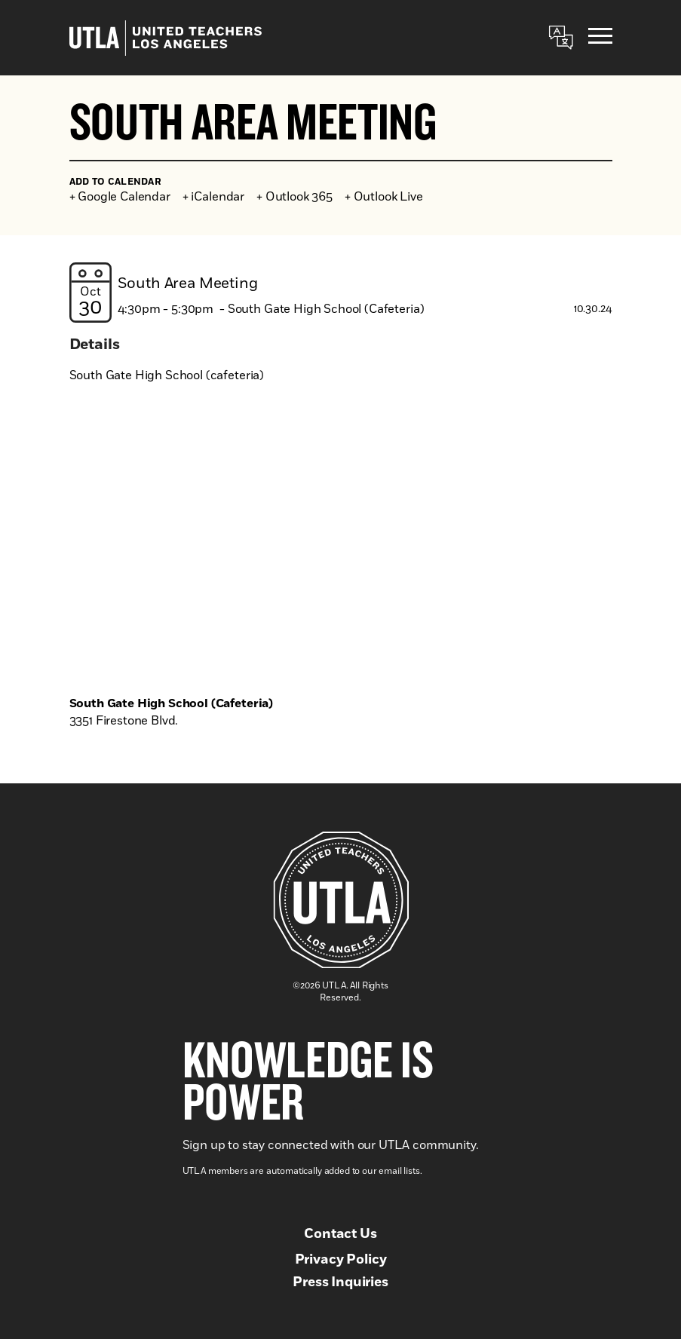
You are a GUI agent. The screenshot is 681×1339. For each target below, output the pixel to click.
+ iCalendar (213, 196)
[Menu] (600, 38)
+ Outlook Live (384, 196)
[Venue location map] (340, 556)
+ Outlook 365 (294, 196)
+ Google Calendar (119, 196)
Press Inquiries (340, 1282)
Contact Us (340, 1234)
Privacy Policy (341, 1260)
